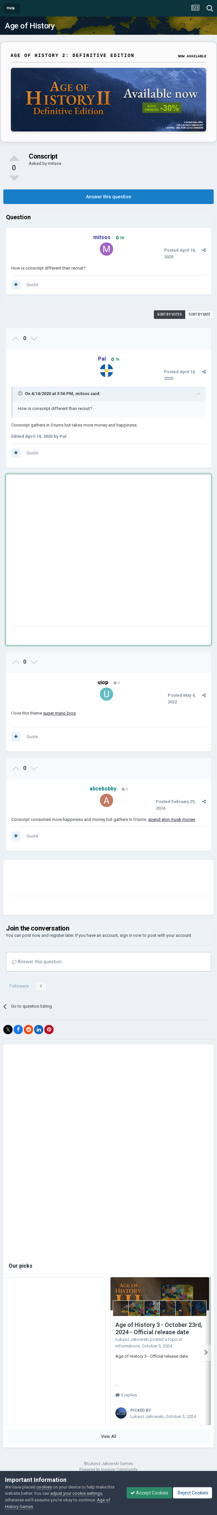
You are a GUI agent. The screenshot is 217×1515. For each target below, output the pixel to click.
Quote (32, 284)
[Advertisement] (72, 551)
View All (108, 1433)
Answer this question (108, 196)
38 (120, 238)
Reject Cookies (192, 1492)
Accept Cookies (149, 1492)
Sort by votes (169, 314)
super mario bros (59, 713)
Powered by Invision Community (108, 1467)
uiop (103, 682)
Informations (127, 1345)
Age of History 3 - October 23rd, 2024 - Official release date (158, 1328)
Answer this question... (38, 961)
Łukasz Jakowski (132, 1339)
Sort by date (199, 314)
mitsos (54, 163)
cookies (44, 1487)
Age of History (30, 25)
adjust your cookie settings (76, 1493)
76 (115, 359)
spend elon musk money (171, 819)
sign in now (131, 935)
